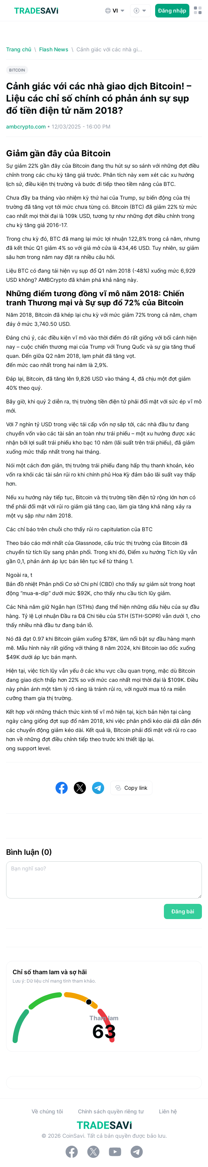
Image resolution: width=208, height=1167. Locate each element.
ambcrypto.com (26, 126)
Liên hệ (168, 1111)
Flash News (53, 49)
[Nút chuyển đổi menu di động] (198, 10)
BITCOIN (17, 70)
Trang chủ (18, 49)
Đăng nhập (172, 10)
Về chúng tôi (47, 1111)
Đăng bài (182, 911)
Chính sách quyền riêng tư (111, 1111)
